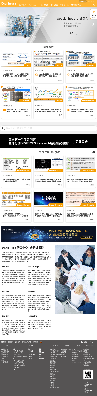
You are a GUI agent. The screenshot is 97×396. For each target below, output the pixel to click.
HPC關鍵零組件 (54, 351)
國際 (30, 356)
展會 (2, 358)
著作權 (24, 342)
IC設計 (52, 384)
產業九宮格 (4, 354)
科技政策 (16, 367)
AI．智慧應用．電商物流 (20, 357)
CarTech (52, 382)
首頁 (7, 345)
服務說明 (17, 342)
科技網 (22, 5)
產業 (14, 349)
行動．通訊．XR (18, 354)
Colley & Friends (66, 349)
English (92, 342)
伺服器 (52, 376)
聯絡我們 (86, 365)
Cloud (51, 373)
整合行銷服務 (87, 362)
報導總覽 (41, 353)
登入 (94, 1)
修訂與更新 (4, 362)
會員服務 (86, 353)
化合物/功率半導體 (55, 354)
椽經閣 (45, 5)
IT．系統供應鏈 (18, 362)
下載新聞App (87, 369)
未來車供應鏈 (5, 351)
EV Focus (53, 358)
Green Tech (53, 356)
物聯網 (52, 367)
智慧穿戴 (52, 380)
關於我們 (3, 342)
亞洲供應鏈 (53, 362)
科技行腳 (63, 353)
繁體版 (81, 1)
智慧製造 (52, 364)
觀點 (40, 351)
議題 (40, 349)
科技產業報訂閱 (87, 356)
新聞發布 (10, 342)
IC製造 (52, 386)
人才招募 (86, 364)
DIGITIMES (89, 345)
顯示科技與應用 (54, 387)
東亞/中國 (32, 354)
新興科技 (52, 360)
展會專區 (41, 358)
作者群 (63, 354)
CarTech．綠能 (18, 353)
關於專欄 (63, 356)
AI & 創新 (75, 358)
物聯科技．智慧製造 (20, 365)
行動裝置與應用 (54, 378)
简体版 (84, 1)
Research (33, 5)
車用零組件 (53, 349)
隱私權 (29, 342)
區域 (29, 349)
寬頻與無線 (53, 369)
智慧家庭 (52, 365)
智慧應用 (74, 353)
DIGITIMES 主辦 (77, 351)
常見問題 (35, 342)
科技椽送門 (4, 356)
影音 (62, 5)
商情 (40, 356)
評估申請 (90, 1)
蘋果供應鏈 (4, 353)
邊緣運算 (52, 353)
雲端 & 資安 (75, 354)
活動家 (54, 5)
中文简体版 (84, 342)
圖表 (15, 369)
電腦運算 (52, 375)
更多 (73, 33)
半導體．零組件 (18, 351)
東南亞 (31, 351)
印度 (30, 353)
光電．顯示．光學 (19, 364)
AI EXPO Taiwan (77, 362)
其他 (73, 360)
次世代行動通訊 (54, 371)
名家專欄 (63, 351)
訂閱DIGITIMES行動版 (89, 359)
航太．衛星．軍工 (19, 360)
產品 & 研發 (75, 356)
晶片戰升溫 (4, 349)
